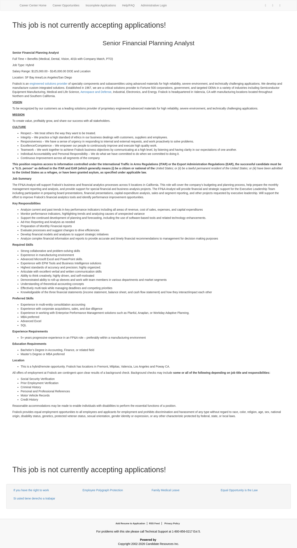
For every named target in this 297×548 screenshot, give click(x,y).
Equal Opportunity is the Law (239, 490)
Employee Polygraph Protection (102, 490)
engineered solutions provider (48, 83)
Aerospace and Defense (95, 92)
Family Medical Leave (165, 490)
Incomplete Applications (101, 5)
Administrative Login (154, 5)
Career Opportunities (66, 5)
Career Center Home (33, 5)
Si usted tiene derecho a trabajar (34, 498)
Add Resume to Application (130, 523)
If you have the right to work (31, 490)
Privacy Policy (172, 523)
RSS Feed (154, 523)
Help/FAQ (128, 5)
